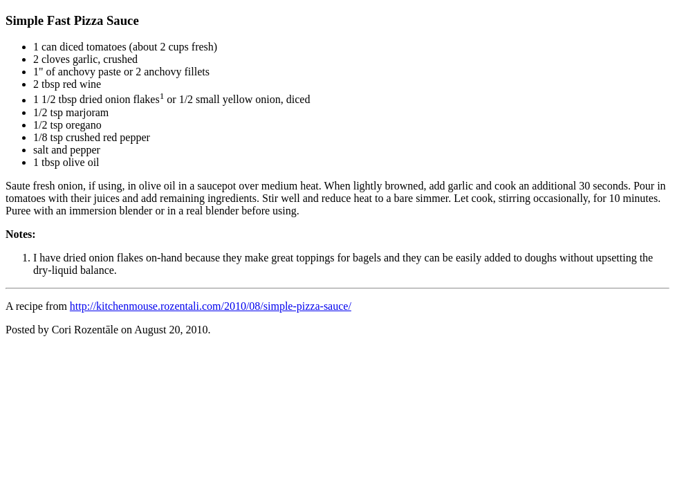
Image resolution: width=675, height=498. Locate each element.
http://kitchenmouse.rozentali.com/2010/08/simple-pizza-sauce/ (210, 306)
